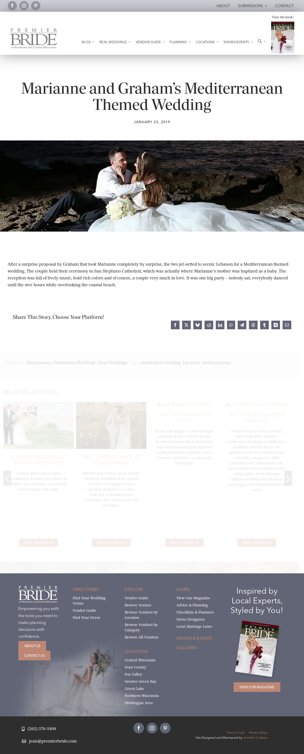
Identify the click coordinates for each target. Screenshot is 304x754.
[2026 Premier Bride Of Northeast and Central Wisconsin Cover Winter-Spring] (282, 23)
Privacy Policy (258, 732)
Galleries (186, 647)
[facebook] (12, 5)
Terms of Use (235, 732)
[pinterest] (35, 5)
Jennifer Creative (255, 737)
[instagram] (24, 5)
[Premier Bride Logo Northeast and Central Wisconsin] (33, 30)
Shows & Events (194, 638)
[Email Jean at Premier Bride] (49, 741)
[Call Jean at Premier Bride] (39, 729)
